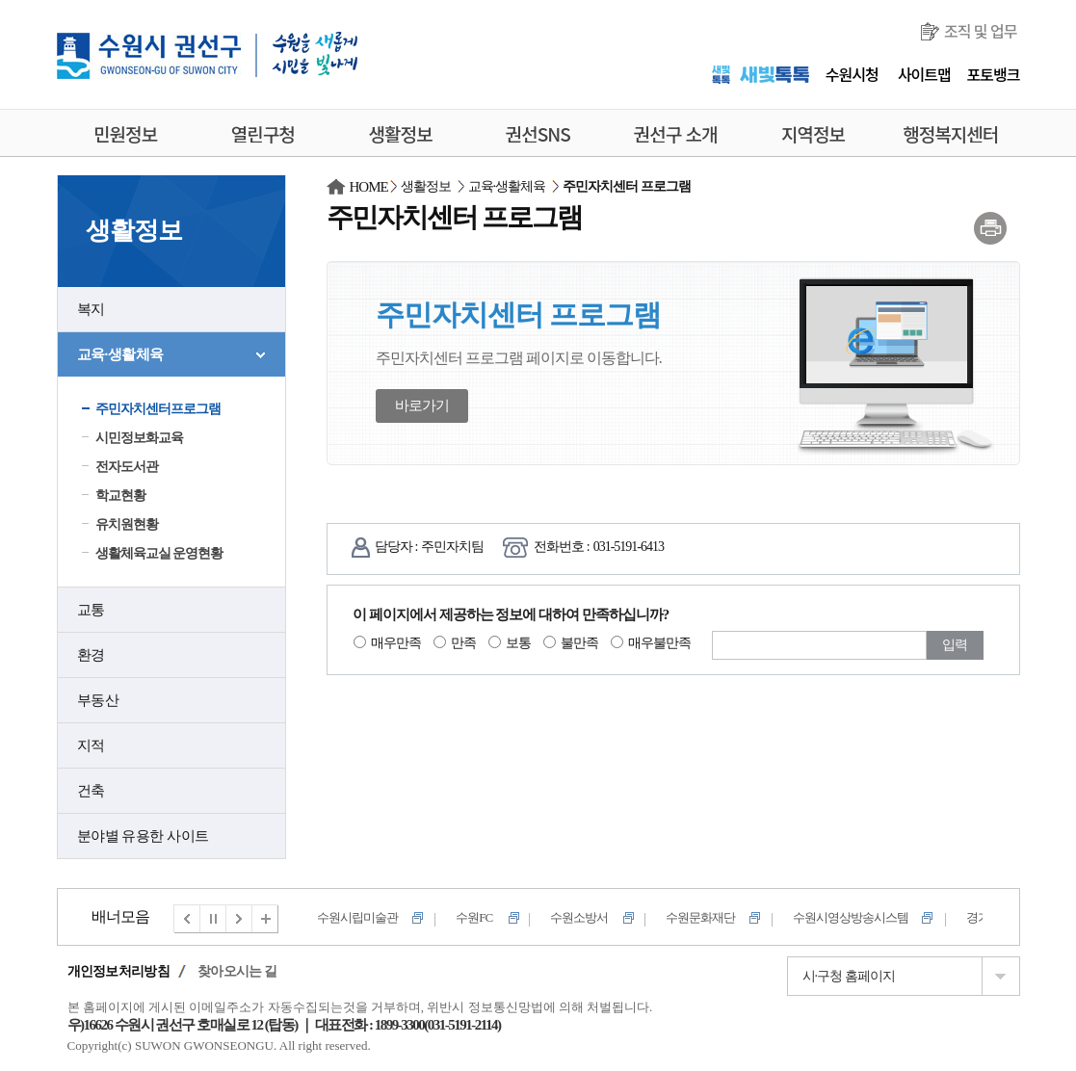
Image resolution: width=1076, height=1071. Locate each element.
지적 (91, 745)
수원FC (474, 917)
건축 (91, 790)
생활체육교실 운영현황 (159, 553)
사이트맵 (924, 74)
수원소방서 (579, 917)
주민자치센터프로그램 (158, 409)
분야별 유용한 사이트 (143, 836)
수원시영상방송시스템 (850, 917)
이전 (186, 918)
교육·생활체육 (120, 354)
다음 (239, 918)
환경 (91, 655)
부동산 (98, 700)
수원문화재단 (700, 917)
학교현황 (120, 495)
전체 (265, 918)
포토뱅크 (993, 74)
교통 (91, 609)
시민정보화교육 (139, 438)
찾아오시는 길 (237, 971)
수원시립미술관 (357, 917)
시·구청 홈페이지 (848, 976)
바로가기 (422, 405)
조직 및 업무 (980, 30)
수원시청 (852, 74)
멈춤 (213, 918)
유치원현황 (126, 524)
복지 (91, 309)
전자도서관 (126, 466)
